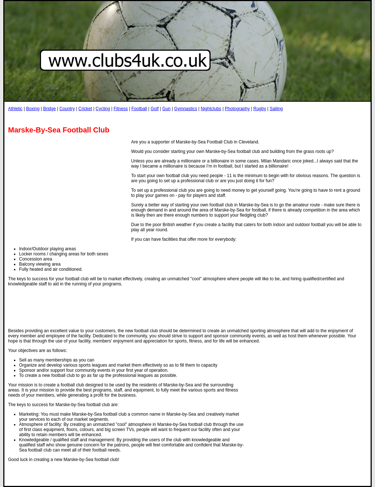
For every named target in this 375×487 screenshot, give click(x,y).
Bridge (49, 108)
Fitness (121, 108)
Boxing (33, 108)
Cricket (85, 108)
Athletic (15, 108)
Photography (237, 108)
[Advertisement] (141, 118)
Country (67, 108)
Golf (155, 108)
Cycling (103, 108)
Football (139, 108)
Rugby (259, 108)
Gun (166, 108)
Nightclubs (211, 108)
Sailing (276, 108)
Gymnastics (185, 108)
